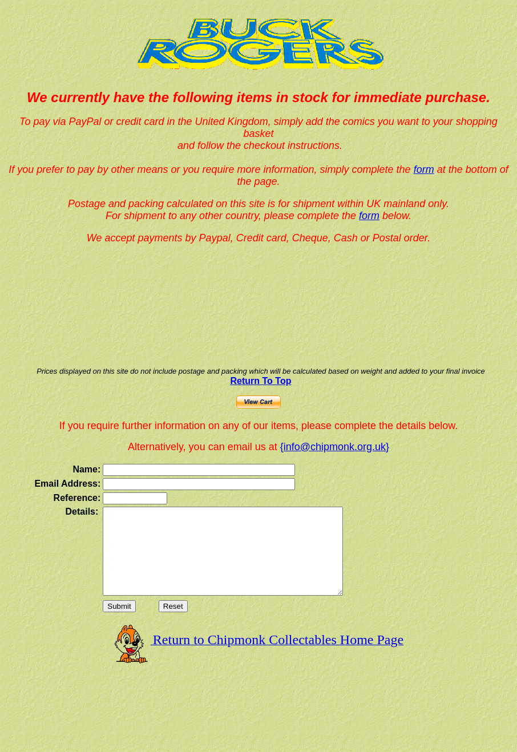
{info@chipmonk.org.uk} (334, 446)
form (424, 169)
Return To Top (261, 381)
